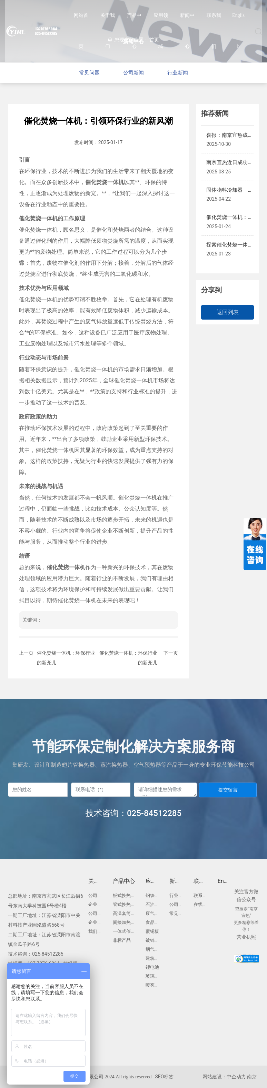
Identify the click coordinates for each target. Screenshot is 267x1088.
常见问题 (84, 72)
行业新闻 (183, 72)
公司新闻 (133, 72)
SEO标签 (164, 1076)
